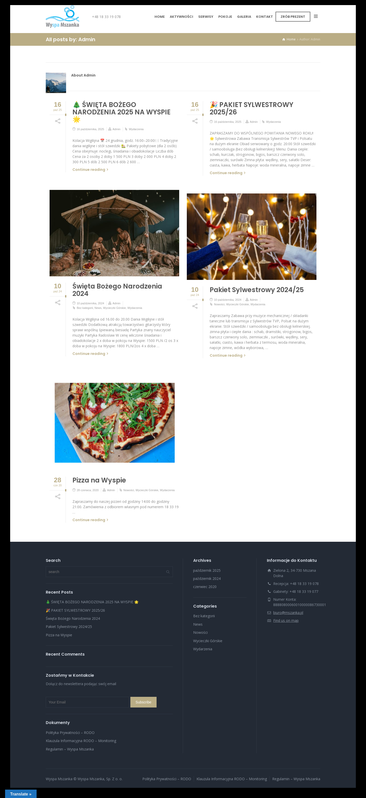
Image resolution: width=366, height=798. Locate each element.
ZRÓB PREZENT (293, 16)
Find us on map (286, 620)
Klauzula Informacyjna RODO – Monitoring (81, 740)
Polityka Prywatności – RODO (70, 732)
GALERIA (244, 16)
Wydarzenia (136, 129)
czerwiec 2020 (205, 586)
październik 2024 (207, 578)
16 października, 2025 (90, 129)
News (98, 307)
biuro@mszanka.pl (288, 612)
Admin (116, 129)
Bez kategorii (85, 307)
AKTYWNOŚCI (181, 16)
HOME (160, 16)
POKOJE (225, 16)
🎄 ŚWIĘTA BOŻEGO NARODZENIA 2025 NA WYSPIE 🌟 (121, 112)
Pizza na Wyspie (99, 480)
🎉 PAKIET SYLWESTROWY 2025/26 (251, 108)
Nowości (219, 304)
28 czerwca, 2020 (88, 490)
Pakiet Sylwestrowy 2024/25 (257, 289)
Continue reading (88, 169)
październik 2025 (207, 570)
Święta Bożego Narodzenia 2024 (117, 290)
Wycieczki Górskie (114, 307)
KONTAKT (264, 16)
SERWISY (205, 16)
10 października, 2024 (90, 303)
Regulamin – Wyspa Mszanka (70, 749)
